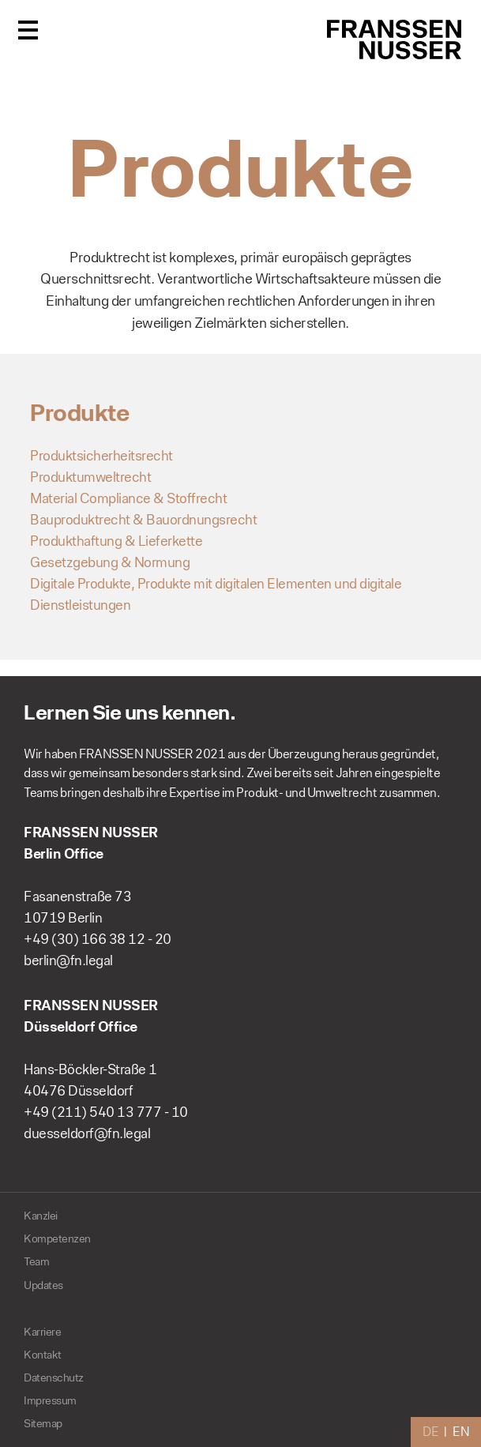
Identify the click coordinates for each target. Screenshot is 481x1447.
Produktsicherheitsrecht (101, 455)
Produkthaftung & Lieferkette (116, 541)
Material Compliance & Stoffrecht (128, 498)
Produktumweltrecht (90, 477)
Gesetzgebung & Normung (110, 562)
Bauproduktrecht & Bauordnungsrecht (143, 519)
